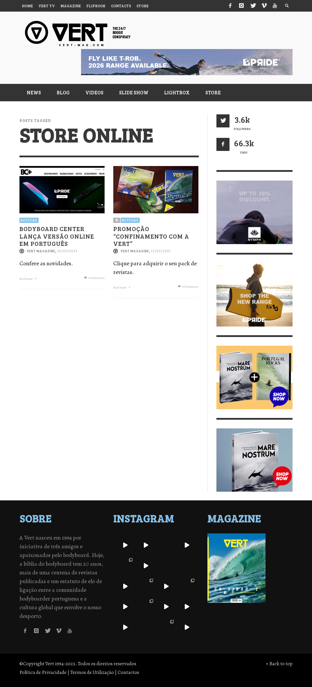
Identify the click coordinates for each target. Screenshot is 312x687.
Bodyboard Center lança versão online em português (56, 235)
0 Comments (94, 278)
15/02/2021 (161, 251)
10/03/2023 (67, 251)
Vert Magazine (40, 251)
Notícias (29, 220)
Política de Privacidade (43, 672)
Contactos (128, 672)
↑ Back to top (279, 663)
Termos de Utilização (92, 672)
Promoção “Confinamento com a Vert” (151, 235)
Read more (28, 279)
